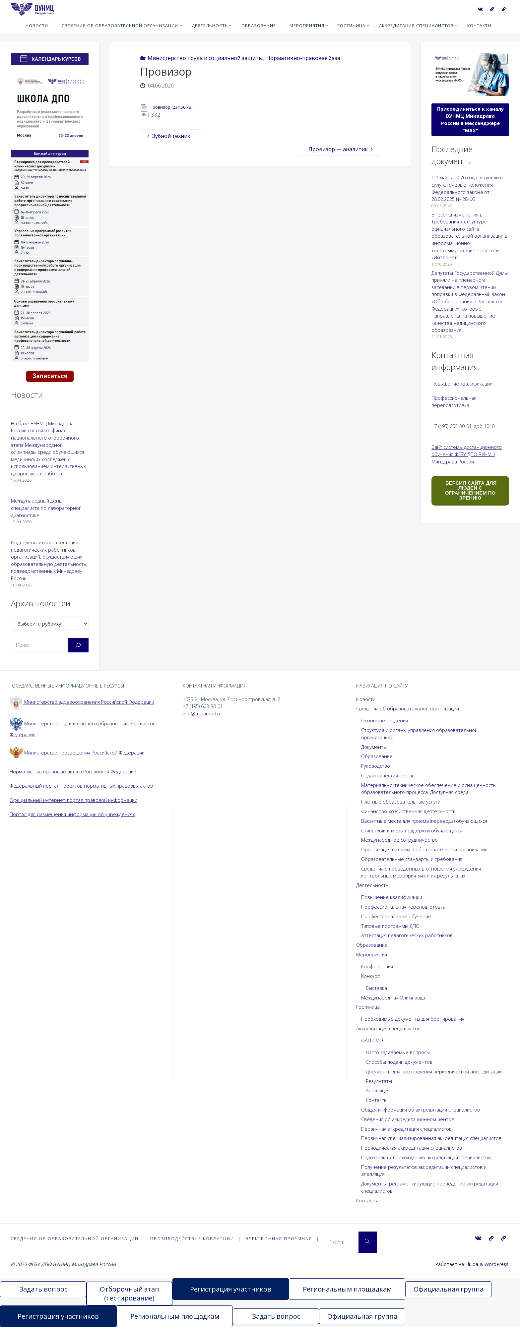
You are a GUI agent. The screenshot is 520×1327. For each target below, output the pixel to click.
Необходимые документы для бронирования (412, 1019)
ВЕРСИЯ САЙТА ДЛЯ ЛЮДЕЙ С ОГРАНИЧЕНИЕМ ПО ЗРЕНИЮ (470, 490)
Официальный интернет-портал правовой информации (73, 800)
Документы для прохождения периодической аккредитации (434, 1071)
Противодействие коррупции (193, 1238)
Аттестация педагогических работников (407, 935)
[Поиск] (78, 645)
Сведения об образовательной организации (407, 708)
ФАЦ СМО (372, 1040)
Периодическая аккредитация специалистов (411, 1148)
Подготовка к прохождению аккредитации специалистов (426, 1157)
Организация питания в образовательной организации (424, 849)
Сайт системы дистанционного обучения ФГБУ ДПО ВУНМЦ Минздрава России (466, 454)
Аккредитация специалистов (388, 1028)
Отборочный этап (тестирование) (129, 1293)
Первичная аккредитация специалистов (406, 1129)
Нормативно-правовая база (303, 58)
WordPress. (497, 1264)
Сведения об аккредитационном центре (407, 1119)
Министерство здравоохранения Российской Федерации (82, 702)
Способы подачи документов (399, 1062)
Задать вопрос (43, 1289)
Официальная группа (449, 1289)
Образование (377, 756)
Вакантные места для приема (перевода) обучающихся (424, 821)
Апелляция (378, 1090)
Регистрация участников (230, 1289)
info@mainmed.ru (202, 713)
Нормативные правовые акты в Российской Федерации (73, 771)
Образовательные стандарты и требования (411, 859)
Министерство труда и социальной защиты (205, 58)
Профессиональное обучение (396, 916)
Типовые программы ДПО (390, 926)
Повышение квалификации (461, 384)
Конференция (377, 966)
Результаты (379, 1081)
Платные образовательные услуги (400, 802)
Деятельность (372, 885)
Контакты (376, 1100)
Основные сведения (384, 720)
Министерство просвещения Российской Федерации (77, 753)
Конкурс (370, 976)
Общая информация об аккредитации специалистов (420, 1110)
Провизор (160, 107)
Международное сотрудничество (399, 840)
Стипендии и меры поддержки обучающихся (411, 830)
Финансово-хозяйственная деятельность (408, 811)
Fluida (471, 1264)
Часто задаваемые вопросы (398, 1052)
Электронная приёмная (279, 1238)
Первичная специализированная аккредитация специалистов (431, 1138)
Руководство (375, 766)
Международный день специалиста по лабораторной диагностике (46, 508)
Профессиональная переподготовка (403, 907)
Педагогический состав (388, 775)
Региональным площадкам (347, 1289)
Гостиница (368, 1007)
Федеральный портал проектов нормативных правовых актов (81, 786)
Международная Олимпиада (393, 998)
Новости (365, 699)
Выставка (376, 988)
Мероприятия (371, 954)
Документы (374, 747)
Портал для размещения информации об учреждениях (72, 814)
